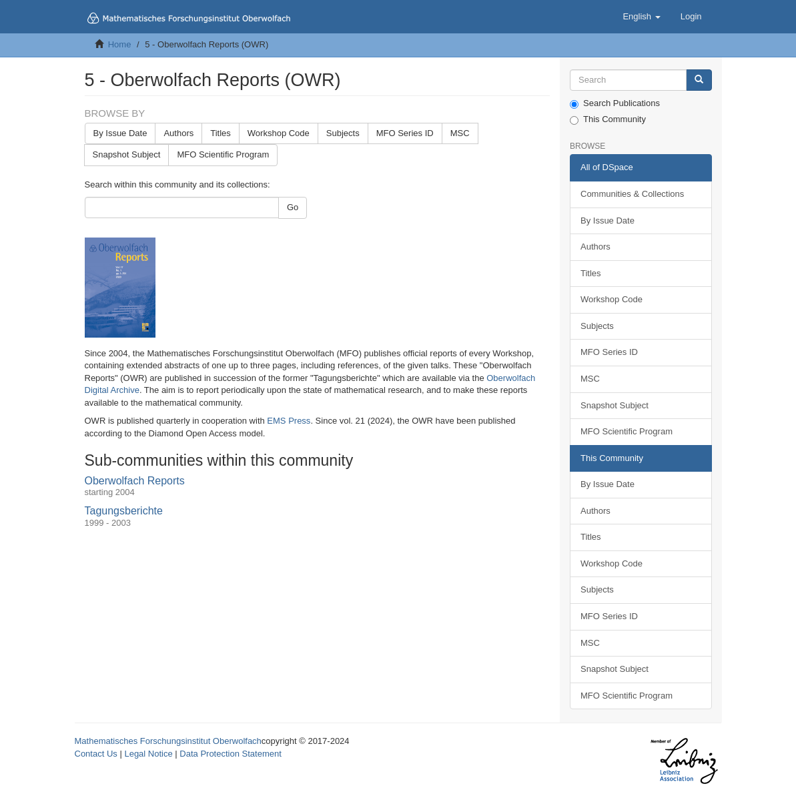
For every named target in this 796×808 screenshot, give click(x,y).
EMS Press (288, 421)
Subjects (343, 133)
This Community (608, 119)
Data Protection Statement (230, 754)
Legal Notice (148, 754)
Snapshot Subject (127, 154)
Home (119, 44)
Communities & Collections (632, 194)
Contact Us (96, 754)
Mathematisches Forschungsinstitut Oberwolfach (168, 741)
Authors (178, 133)
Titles (220, 133)
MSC (460, 133)
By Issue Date (120, 133)
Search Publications (615, 103)
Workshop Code (279, 133)
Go (292, 207)
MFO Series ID (405, 133)
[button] (641, 16)
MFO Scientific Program (223, 154)
